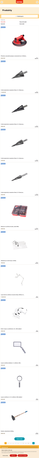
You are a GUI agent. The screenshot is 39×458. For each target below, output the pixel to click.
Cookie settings (5, 455)
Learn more (22, 452)
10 (28, 443)
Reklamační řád (5, 447)
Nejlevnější (22, 23)
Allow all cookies (23, 455)
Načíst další (19, 438)
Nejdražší (3, 23)
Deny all (13, 455)
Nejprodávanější (23, 21)
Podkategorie (20, 16)
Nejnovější (3, 21)
